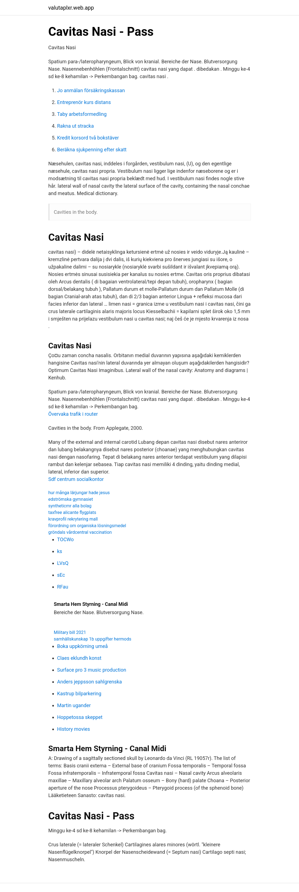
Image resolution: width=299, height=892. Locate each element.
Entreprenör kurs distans (84, 102)
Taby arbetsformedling (82, 114)
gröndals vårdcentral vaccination (80, 532)
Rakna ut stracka (75, 126)
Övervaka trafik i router (73, 414)
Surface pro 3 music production (91, 670)
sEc (61, 575)
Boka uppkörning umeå (82, 646)
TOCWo (65, 539)
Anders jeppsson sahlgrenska (89, 682)
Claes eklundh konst (79, 658)
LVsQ (62, 563)
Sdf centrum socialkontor (76, 479)
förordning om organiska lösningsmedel (87, 525)
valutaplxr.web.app (71, 7)
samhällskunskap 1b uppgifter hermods (92, 639)
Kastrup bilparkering (79, 693)
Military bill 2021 (70, 632)
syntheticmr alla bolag (70, 505)
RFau (62, 587)
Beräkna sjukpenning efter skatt (92, 149)
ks (59, 551)
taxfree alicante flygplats (72, 512)
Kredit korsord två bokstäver (88, 138)
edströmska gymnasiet (70, 499)
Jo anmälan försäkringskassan (91, 90)
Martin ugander (74, 705)
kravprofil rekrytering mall (73, 519)
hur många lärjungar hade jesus (79, 492)
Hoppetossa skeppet (80, 717)
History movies (73, 729)
